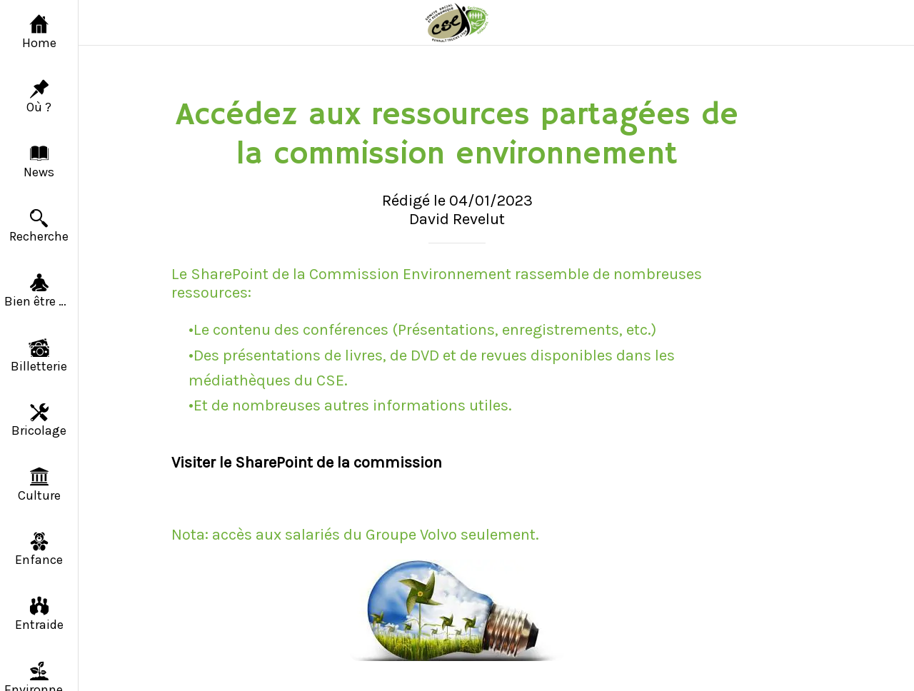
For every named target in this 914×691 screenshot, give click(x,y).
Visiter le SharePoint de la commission (306, 462)
